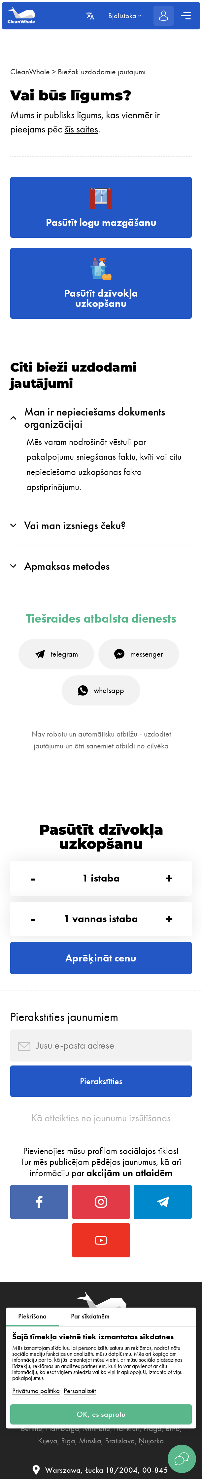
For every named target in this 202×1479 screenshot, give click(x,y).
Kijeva (47, 1440)
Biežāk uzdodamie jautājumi (102, 71)
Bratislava (120, 1440)
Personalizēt (80, 1390)
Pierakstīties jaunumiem (64, 1017)
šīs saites (81, 129)
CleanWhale (30, 71)
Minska (90, 1440)
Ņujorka (151, 1440)
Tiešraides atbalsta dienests (101, 619)
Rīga (68, 1440)
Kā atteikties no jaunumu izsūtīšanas (101, 1118)
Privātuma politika (36, 1390)
